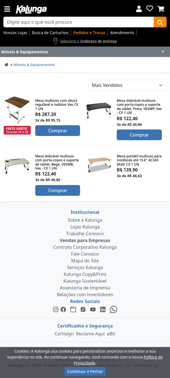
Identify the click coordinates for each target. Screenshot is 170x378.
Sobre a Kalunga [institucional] (85, 220)
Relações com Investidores (85, 294)
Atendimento (122, 32)
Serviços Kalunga (85, 267)
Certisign (64, 334)
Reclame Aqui (90, 334)
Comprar (57, 131)
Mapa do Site (85, 261)
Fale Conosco (85, 254)
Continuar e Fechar (85, 371)
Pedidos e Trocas (89, 32)
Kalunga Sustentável (85, 281)
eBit (111, 334)
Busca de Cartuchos (50, 32)
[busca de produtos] (78, 22)
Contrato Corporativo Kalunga (85, 247)
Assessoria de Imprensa (85, 288)
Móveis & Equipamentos (34, 64)
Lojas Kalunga (85, 227)
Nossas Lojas (15, 32)
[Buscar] (160, 22)
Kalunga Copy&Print (85, 274)
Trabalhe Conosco (85, 233)
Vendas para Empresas (85, 240)
